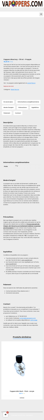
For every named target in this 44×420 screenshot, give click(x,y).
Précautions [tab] (22, 107)
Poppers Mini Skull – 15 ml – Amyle (22, 391)
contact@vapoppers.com (27, 318)
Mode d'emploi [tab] (9, 107)
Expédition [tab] (35, 107)
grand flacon (31, 83)
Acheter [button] (22, 398)
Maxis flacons (15, 89)
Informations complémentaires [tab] (28, 102)
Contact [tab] (18, 113)
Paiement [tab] (7, 113)
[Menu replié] (41, 14)
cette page (33, 320)
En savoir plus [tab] (8, 102)
